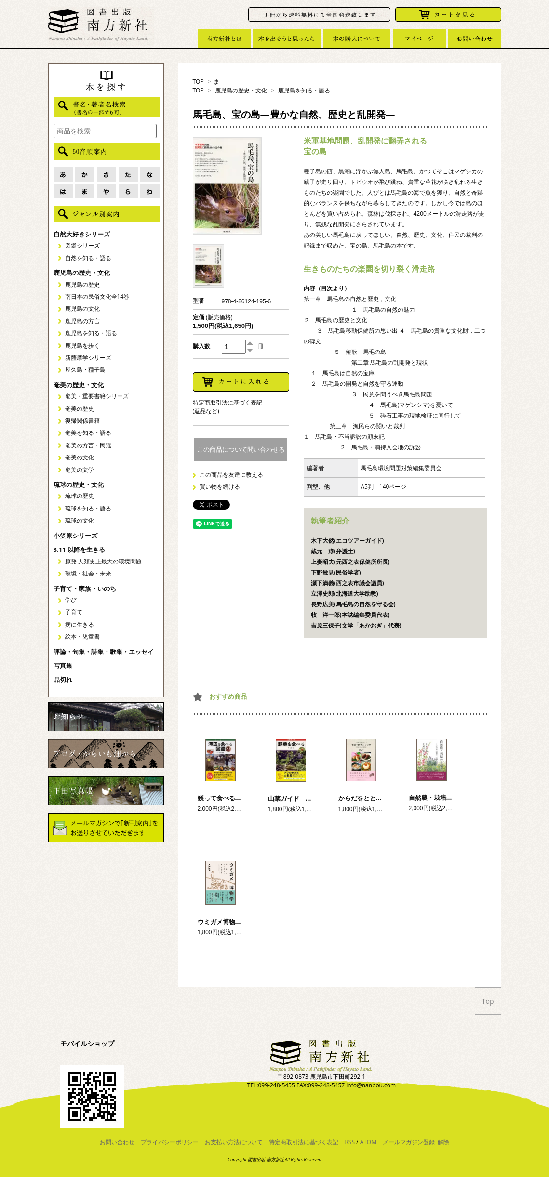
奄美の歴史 (79, 409)
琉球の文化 (79, 520)
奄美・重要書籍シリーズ (97, 396)
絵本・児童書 (82, 636)
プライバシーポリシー (170, 1142)
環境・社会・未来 (88, 573)
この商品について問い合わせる (241, 449)
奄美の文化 (79, 457)
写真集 (63, 665)
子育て (73, 612)
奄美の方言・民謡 (88, 445)
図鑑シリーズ (82, 245)
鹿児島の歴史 (82, 284)
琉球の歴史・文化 (79, 484)
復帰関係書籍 (82, 421)
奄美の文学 (79, 470)
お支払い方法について (234, 1142)
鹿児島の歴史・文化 (241, 90)
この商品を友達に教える (231, 475)
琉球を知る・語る (88, 508)
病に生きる (79, 624)
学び (71, 600)
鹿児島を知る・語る (304, 90)
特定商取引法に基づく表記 (303, 1142)
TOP (198, 82)
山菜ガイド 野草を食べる (305, 798)
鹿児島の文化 (82, 308)
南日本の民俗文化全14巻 (97, 296)
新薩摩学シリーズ (88, 357)
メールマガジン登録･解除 (416, 1142)
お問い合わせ (117, 1142)
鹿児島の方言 (82, 321)
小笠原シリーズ (75, 535)
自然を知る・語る (88, 258)
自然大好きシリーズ (82, 234)
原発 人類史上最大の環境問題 (103, 561)
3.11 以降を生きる (79, 549)
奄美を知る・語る (88, 433)
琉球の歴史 (79, 496)
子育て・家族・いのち (85, 588)
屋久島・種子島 (85, 370)
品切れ (63, 679)
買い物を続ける (220, 487)
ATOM (368, 1142)
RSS (350, 1142)
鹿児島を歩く (82, 345)
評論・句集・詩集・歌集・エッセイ (104, 651)
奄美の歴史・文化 (79, 384)
